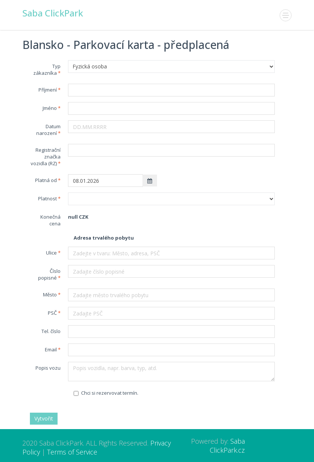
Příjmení (48, 89)
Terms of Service (72, 451)
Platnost (47, 198)
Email (51, 349)
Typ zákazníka (47, 69)
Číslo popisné (49, 274)
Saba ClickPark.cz (227, 446)
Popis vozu (48, 367)
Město (50, 294)
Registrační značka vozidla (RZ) (46, 157)
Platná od (46, 180)
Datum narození (48, 129)
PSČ (52, 312)
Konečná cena (50, 220)
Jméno (50, 108)
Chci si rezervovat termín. (106, 392)
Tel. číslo (51, 331)
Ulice (51, 252)
